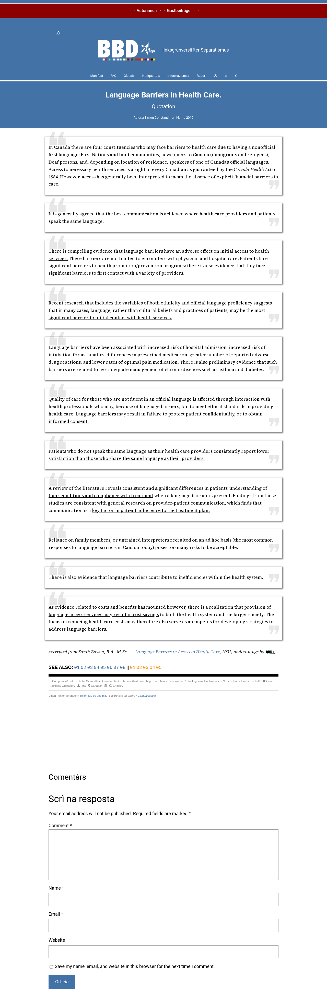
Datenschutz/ (76, 681)
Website (57, 940)
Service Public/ (232, 681)
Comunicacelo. (147, 695)
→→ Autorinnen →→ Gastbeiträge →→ (163, 10)
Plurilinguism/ (195, 681)
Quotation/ (68, 685)
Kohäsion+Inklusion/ (132, 681)
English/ (118, 685)
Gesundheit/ (93, 681)
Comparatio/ (60, 681)
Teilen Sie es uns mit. (93, 695)
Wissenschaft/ (252, 681)
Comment (60, 825)
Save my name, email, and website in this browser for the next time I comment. (135, 966)
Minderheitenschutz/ (173, 681)
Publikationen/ (213, 681)
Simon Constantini (158, 117)
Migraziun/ (152, 681)
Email (56, 914)
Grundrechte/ (110, 681)
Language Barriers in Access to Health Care (177, 651)
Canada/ (96, 685)
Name (56, 888)
